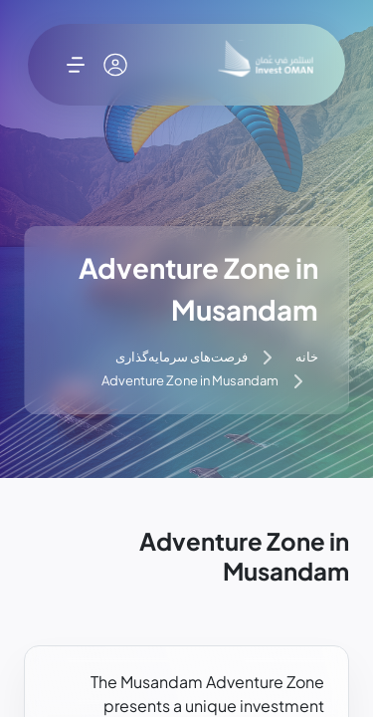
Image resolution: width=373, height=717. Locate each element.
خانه (306, 356)
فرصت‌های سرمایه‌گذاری (181, 356)
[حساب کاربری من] (115, 65)
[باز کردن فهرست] (76, 65)
